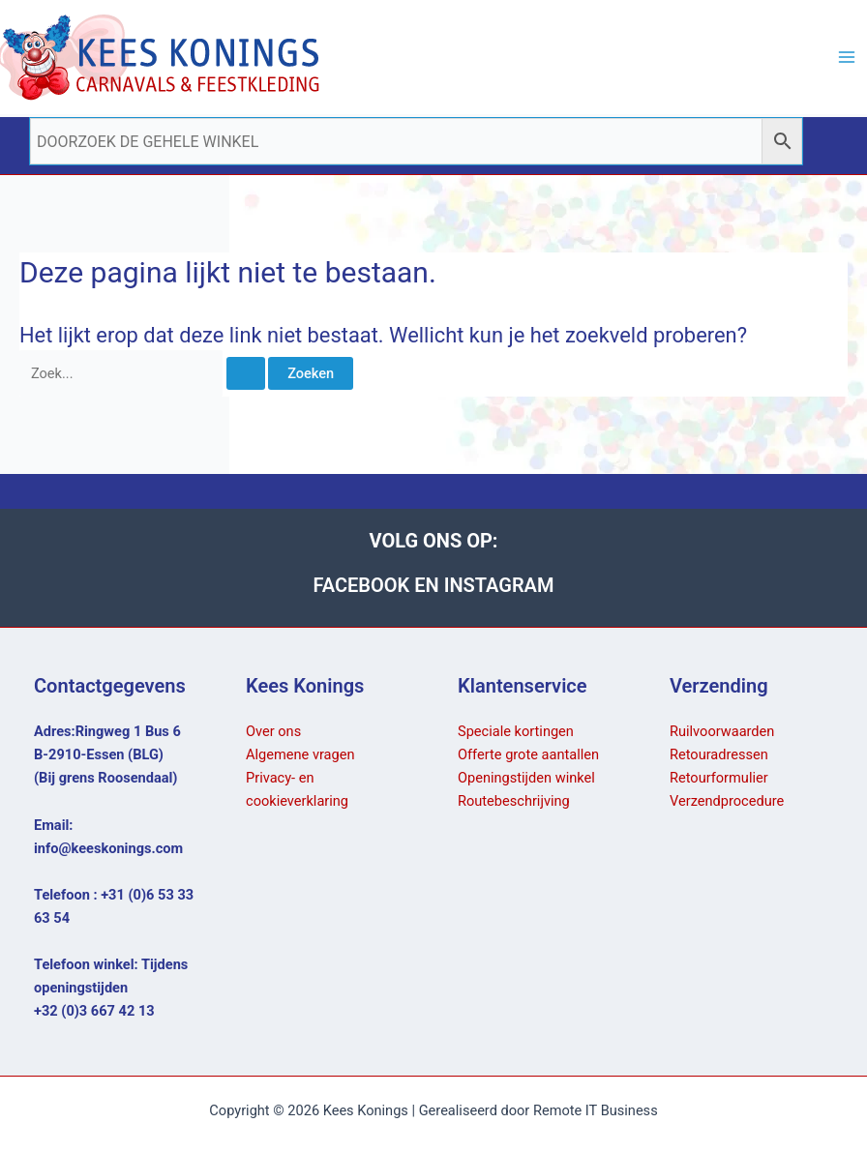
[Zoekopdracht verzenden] (245, 374)
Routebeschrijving (514, 801)
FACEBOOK (364, 585)
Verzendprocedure (727, 801)
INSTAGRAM (499, 585)
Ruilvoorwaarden (722, 731)
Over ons (273, 731)
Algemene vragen (300, 754)
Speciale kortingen (516, 731)
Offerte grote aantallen (528, 754)
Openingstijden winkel (526, 777)
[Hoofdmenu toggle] (846, 57)
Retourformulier (719, 777)
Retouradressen (719, 754)
